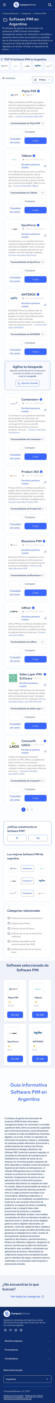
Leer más (15, 49)
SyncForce (28, 225)
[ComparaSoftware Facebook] (16, 1330)
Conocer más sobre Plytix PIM (29, 116)
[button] (27, 123)
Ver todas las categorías (27, 1296)
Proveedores (27, 1350)
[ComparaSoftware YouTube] (10, 1330)
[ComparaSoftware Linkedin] (5, 1330)
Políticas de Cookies (34, 1395)
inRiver (26, 608)
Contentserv (30, 399)
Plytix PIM (29, 91)
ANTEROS (28, 294)
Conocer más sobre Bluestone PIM (25, 567)
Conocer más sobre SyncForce (22, 255)
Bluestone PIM (31, 541)
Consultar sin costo (15, 140)
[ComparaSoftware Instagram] (21, 1330)
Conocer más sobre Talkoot (25, 185)
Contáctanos (27, 1359)
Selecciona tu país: (13, 1370)
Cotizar (35, 140)
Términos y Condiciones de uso (18, 1398)
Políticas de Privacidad (13, 1395)
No (38, 838)
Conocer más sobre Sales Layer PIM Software (27, 700)
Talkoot (26, 156)
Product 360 (30, 472)
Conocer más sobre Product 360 (23, 502)
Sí (17, 838)
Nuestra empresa (27, 1341)
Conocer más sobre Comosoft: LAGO (23, 772)
